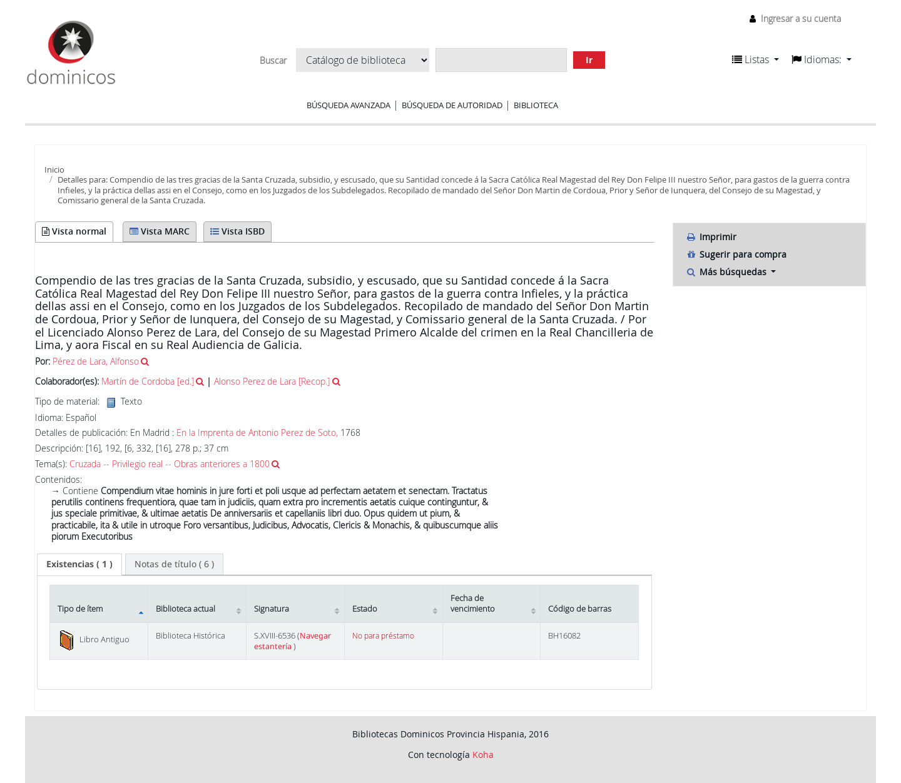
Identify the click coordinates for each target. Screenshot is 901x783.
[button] (755, 59)
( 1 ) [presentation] (79, 564)
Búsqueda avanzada (348, 105)
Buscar (273, 60)
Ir (589, 60)
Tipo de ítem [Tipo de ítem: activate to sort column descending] (80, 609)
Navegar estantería (292, 641)
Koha (483, 754)
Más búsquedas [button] (727, 272)
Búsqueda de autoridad (452, 105)
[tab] (79, 564)
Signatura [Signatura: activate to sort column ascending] (271, 609)
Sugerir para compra (736, 254)
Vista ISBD (237, 231)
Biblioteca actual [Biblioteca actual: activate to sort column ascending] (185, 609)
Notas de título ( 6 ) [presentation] (174, 564)
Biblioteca (536, 105)
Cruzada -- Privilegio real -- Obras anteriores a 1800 (169, 464)
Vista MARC (160, 231)
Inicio (54, 169)
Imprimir (711, 237)
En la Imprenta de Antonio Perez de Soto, (258, 432)
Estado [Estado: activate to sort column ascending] (364, 609)
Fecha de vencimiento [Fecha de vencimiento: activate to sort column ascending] (472, 603)
